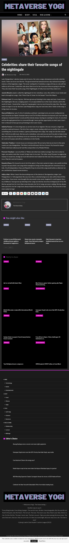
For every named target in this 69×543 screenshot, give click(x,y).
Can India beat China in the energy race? (24, 460)
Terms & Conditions (43, 536)
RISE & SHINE (45, 15)
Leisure (4, 59)
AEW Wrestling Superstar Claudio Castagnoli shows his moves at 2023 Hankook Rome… (37, 476)
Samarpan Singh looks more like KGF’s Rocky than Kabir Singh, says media (33, 452)
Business (8, 419)
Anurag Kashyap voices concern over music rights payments (29, 444)
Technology (39, 315)
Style (7, 404)
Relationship (9, 426)
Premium (38, 261)
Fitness (8, 401)
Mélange (6, 315)
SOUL (35, 15)
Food (7, 397)
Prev (5, 247)
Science (8, 415)
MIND (19, 15)
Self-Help (8, 412)
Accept (34, 541)
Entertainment (40, 288)
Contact (60, 536)
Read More (42, 541)
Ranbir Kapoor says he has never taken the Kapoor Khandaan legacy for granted (34, 468)
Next (10, 247)
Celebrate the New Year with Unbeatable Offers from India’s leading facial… (33, 485)
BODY (27, 15)
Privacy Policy (53, 536)
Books (7, 386)
